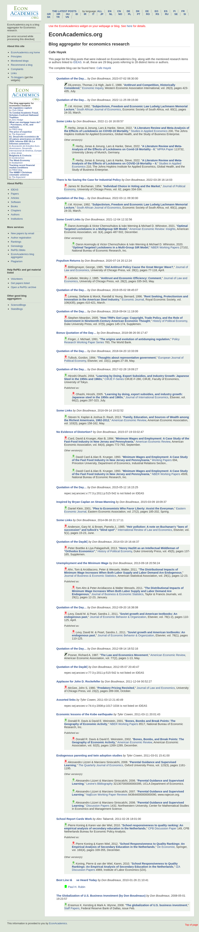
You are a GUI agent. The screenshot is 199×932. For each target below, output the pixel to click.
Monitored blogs (20, 60)
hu (68, 14)
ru (166, 14)
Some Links (64, 121)
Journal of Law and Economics (156, 687)
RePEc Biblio (18, 250)
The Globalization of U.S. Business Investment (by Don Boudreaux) (101, 895)
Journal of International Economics (147, 397)
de (128, 11)
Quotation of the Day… (71, 78)
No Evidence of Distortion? (74, 431)
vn (67, 17)
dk (138, 11)
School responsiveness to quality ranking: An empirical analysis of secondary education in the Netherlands (123, 827)
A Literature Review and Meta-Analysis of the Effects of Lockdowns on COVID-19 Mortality (126, 129)
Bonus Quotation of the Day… (76, 332)
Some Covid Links (68, 219)
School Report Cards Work (74, 818)
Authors (15, 214)
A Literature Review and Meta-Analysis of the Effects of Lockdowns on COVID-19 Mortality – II (127, 162)
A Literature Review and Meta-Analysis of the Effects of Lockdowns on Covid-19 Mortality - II (127, 148)
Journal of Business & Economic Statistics (90, 575)
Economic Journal (133, 299)
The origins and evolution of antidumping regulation (135, 339)
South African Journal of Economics (99, 109)
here (129, 26)
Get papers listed (20, 283)
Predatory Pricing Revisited (116, 687)
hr (58, 14)
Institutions (17, 218)
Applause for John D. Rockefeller (78, 681)
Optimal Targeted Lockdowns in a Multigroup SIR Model (126, 227)
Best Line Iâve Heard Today (76, 880)
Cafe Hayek (103, 68)
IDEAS (14, 189)
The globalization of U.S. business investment (156, 905)
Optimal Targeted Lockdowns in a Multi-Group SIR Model (110, 247)
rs (157, 14)
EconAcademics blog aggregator (22, 256)
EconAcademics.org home (25, 52)
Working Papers (162, 460)
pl (129, 14)
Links (14, 73)
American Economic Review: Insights (152, 229)
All (99, 11)
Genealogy (17, 246)
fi (174, 11)
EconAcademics (58, 923)
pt (138, 14)
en (109, 11)
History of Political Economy (170, 320)
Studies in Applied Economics (149, 131)
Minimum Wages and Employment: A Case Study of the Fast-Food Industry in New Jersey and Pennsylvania (126, 440)
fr (183, 11)
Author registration (21, 237)
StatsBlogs (17, 308)
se (176, 14)
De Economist (166, 846)
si (185, 14)
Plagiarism (17, 261)
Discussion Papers (97, 805)
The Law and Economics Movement (124, 655)
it (93, 14)
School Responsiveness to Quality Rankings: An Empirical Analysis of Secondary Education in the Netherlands (128, 845)
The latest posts (64, 11)
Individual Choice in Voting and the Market (132, 186)
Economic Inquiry (92, 88)
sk (49, 17)
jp (101, 14)
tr (58, 17)
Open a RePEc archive (23, 287)
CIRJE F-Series (114, 379)
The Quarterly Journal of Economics (101, 765)
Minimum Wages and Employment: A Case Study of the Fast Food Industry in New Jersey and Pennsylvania (130, 458)
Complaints (17, 69)
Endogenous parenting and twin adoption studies (89, 755)
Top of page (191, 924)
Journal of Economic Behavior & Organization (118, 616)
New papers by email (22, 233)
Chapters (16, 210)
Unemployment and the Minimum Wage (82, 563)
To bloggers (17, 77)
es (165, 11)
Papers (15, 193)
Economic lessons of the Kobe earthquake (84, 714)
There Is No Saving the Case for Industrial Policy (88, 179)
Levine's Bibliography (99, 783)
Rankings (16, 241)
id (76, 14)
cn (119, 11)
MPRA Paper (165, 149)
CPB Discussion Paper (162, 828)
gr (49, 14)
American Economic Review (129, 420)
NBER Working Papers (165, 247)
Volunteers (17, 278)
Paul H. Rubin (76, 886)
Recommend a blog (21, 64)
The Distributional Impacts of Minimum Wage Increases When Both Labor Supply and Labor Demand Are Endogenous (123, 571)
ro (148, 14)
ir (85, 14)
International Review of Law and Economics (145, 529)
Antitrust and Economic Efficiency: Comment (131, 278)
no (120, 14)
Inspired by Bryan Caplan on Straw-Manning (85, 501)
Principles (16, 56)
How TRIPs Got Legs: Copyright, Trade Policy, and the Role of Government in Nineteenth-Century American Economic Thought (123, 319)
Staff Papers (71, 908)
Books (14, 206)
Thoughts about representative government (127, 357)
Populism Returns (68, 260)
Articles (15, 198)
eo (156, 11)
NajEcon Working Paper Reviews (106, 794)
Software (16, 202)
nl (111, 14)
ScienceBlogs (18, 304)
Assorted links (66, 699)
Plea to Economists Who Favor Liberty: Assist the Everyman (133, 508)
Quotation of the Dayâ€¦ (72, 541)
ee (147, 11)
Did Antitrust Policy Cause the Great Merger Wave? (139, 267)
